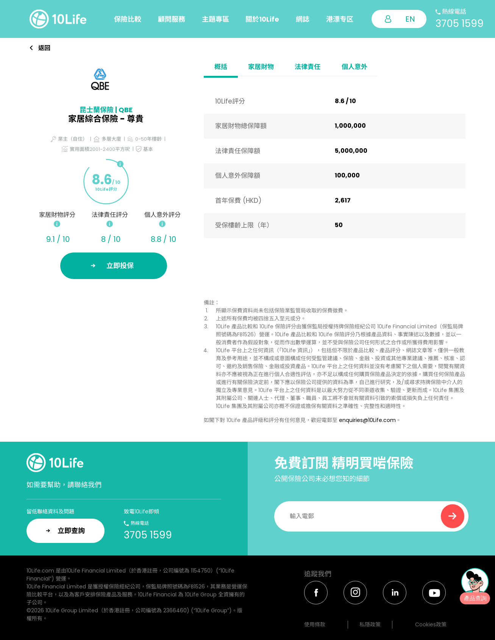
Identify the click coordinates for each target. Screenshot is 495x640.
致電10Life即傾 (141, 511)
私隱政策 (370, 624)
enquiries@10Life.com (367, 420)
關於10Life (262, 19)
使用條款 (314, 624)
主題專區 (215, 19)
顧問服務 (171, 19)
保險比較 (127, 19)
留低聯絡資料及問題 (50, 511)
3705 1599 (460, 23)
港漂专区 (339, 19)
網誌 (302, 19)
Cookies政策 (431, 624)
